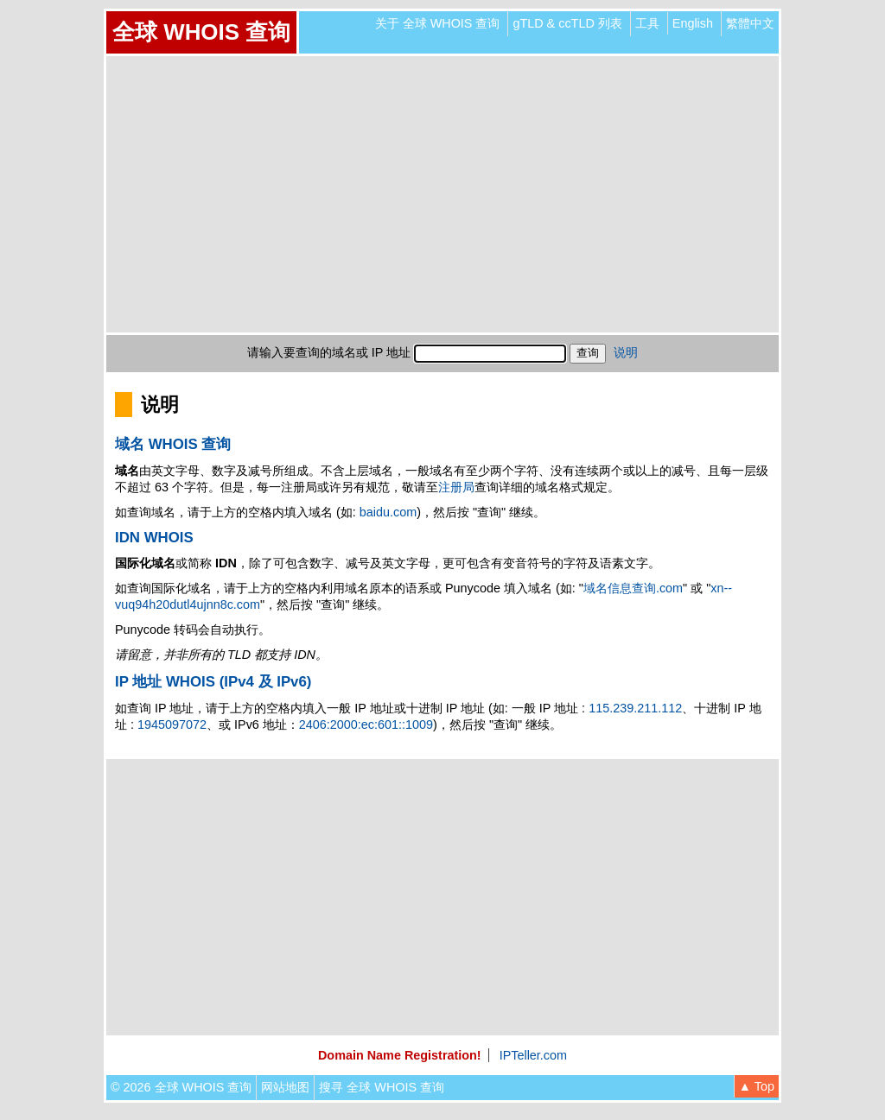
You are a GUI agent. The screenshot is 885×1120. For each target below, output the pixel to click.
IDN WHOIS (154, 537)
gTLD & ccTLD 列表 (567, 23)
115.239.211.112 (635, 708)
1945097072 (172, 724)
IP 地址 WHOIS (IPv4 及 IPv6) (213, 682)
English (692, 23)
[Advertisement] (442, 194)
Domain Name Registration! (399, 1055)
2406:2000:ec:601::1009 (366, 724)
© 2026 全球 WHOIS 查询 (181, 1087)
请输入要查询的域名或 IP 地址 (329, 352)
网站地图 (285, 1087)
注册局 (456, 487)
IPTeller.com (533, 1055)
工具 (647, 23)
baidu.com (388, 512)
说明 (626, 352)
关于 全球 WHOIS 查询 (437, 23)
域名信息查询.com (633, 588)
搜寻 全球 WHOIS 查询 (381, 1087)
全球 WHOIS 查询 (201, 32)
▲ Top (756, 1086)
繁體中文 (750, 23)
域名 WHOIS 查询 (173, 444)
